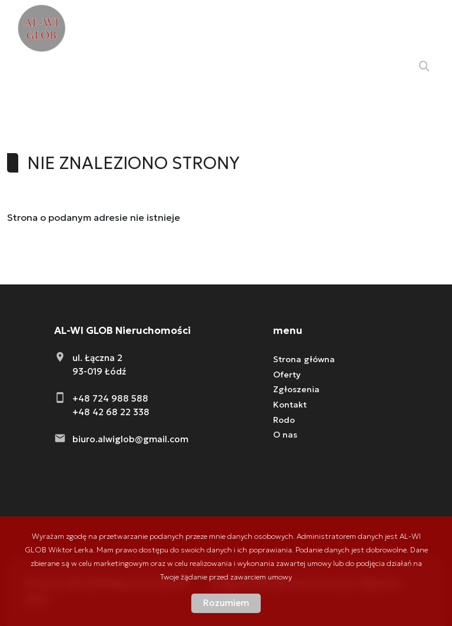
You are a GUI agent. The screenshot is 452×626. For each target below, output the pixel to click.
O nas (285, 434)
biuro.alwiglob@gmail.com (130, 439)
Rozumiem (226, 602)
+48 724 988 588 (110, 398)
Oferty (287, 374)
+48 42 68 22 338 (110, 412)
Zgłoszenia (296, 389)
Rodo (284, 420)
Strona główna (304, 359)
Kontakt (290, 404)
